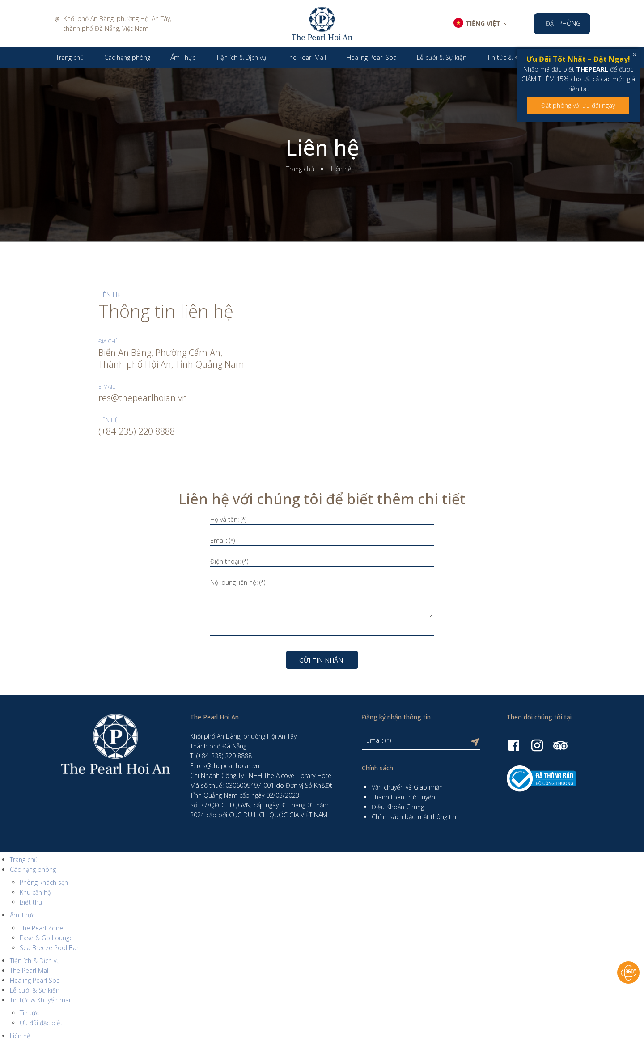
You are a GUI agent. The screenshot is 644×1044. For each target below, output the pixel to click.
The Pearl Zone (41, 928)
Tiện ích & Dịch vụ (35, 960)
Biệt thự (31, 902)
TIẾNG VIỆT (483, 23)
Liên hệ (322, 147)
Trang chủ (300, 169)
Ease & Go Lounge (46, 938)
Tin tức (29, 1013)
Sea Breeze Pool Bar (49, 947)
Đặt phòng (563, 23)
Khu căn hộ (35, 892)
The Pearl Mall (30, 970)
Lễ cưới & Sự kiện (34, 990)
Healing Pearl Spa (35, 980)
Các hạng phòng (33, 869)
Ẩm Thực (22, 915)
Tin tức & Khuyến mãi (40, 1000)
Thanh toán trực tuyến (403, 797)
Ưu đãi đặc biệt (41, 1023)
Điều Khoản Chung (398, 807)
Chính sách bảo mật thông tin (414, 816)
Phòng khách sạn (44, 882)
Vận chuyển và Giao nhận (407, 787)
